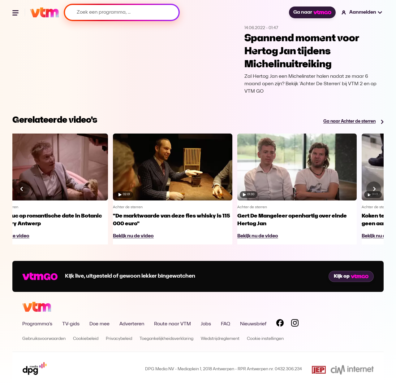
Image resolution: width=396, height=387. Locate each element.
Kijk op (351, 276)
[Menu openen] (16, 12)
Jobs (206, 324)
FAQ (225, 324)
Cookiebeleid (85, 338)
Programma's (37, 324)
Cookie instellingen (265, 338)
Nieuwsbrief (253, 324)
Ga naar (312, 12)
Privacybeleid (119, 338)
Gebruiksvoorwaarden (44, 338)
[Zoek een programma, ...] (122, 12)
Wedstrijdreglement (220, 338)
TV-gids (71, 324)
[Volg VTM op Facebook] (280, 324)
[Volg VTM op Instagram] (295, 324)
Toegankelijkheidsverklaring (166, 338)
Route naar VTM (172, 324)
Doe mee (99, 324)
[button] (362, 12)
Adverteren (131, 324)
